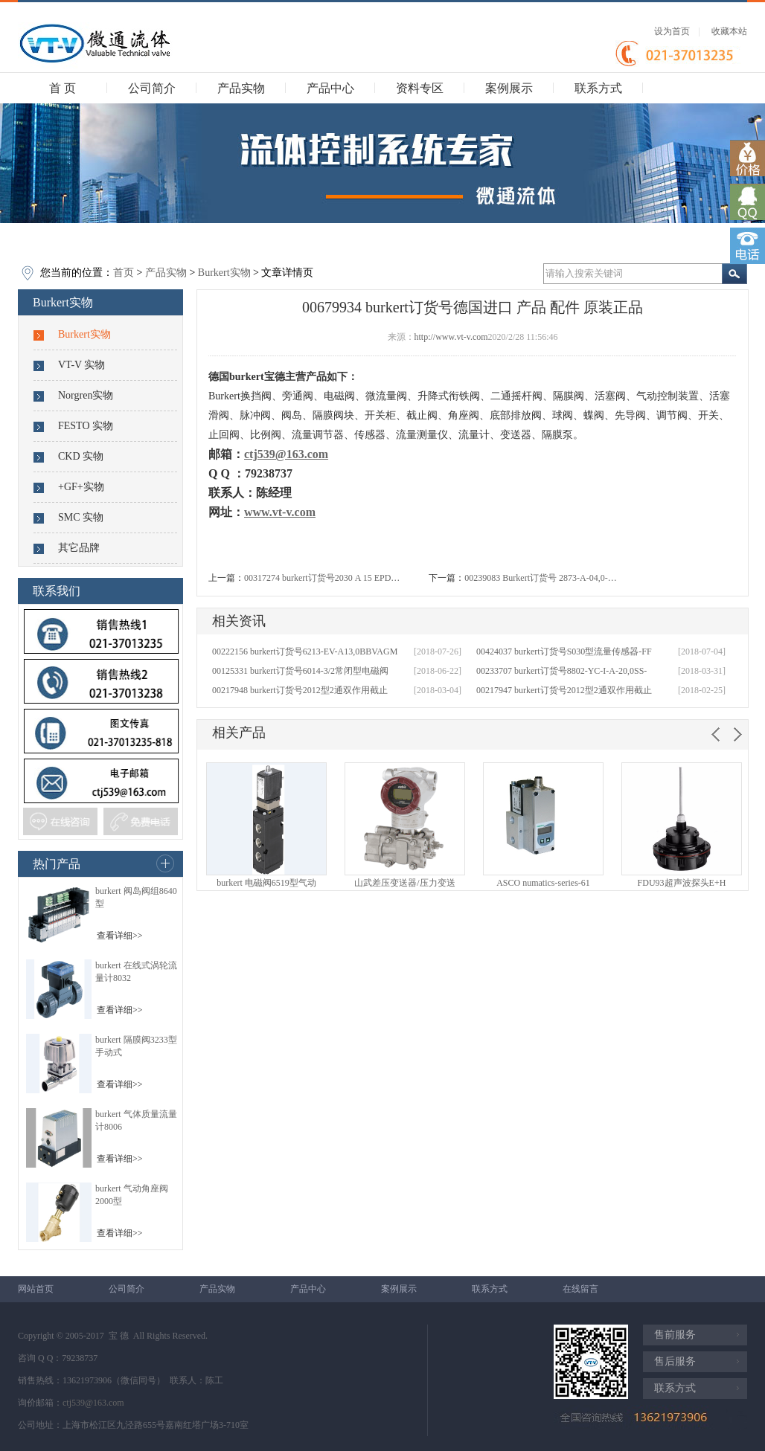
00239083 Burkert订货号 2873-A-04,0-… (540, 578)
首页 (123, 272)
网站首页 (36, 1289)
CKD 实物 (80, 456)
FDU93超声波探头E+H (682, 883)
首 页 (62, 88)
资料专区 (420, 88)
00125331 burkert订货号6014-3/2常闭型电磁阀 (300, 671)
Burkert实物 (224, 272)
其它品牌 (79, 547)
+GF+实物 (81, 486)
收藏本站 (729, 31)
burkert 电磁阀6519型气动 (266, 883)
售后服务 (675, 1361)
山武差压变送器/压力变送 (404, 883)
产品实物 (241, 88)
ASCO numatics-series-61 (543, 883)
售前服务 (675, 1334)
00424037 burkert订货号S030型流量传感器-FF (564, 651)
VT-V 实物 (81, 364)
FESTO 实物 (85, 425)
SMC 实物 (80, 517)
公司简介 (152, 88)
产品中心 (330, 88)
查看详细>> (120, 935)
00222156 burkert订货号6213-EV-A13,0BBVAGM (304, 651)
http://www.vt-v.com (451, 337)
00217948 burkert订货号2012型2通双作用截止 (300, 690)
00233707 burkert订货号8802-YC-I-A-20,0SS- (561, 671)
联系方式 (598, 88)
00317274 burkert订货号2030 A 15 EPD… (322, 578)
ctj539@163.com (93, 1402)
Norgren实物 (85, 395)
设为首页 (672, 31)
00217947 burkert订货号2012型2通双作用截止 (564, 690)
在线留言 (580, 1289)
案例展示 (509, 88)
